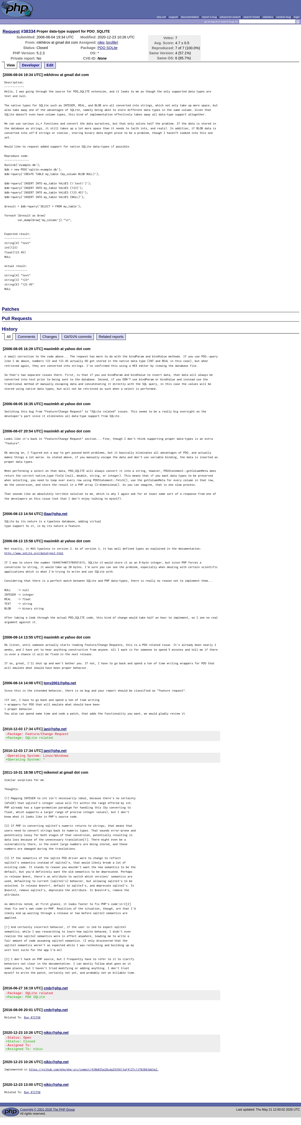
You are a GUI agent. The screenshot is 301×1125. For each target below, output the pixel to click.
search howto (251, 16)
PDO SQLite (107, 48)
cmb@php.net (56, 991)
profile (112, 42)
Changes (49, 337)
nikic (101, 42)
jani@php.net (55, 729)
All (9, 337)
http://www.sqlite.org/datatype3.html (33, 553)
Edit (49, 65)
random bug (283, 16)
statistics (268, 16)
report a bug (209, 16)
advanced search (230, 16)
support (173, 16)
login (297, 16)
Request (11, 31)
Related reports (111, 337)
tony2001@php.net (60, 683)
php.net (161, 16)
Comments (26, 337)
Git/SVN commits (78, 337)
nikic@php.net (56, 1037)
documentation (190, 16)
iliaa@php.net (55, 514)
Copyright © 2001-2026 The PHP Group (47, 1117)
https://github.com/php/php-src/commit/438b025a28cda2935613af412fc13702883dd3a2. (94, 1077)
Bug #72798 (32, 1021)
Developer (31, 65)
